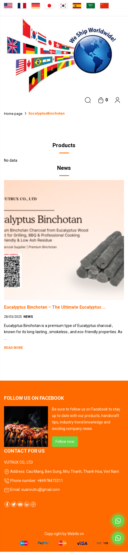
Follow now (65, 441)
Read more (13, 348)
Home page (13, 114)
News (28, 317)
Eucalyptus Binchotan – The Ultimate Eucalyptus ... (55, 307)
